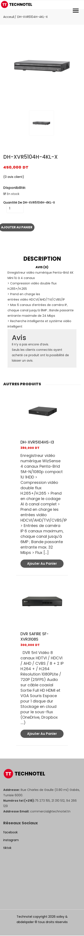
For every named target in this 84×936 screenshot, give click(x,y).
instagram (11, 840)
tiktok (7, 848)
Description (42, 259)
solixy (60, 916)
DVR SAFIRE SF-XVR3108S (34, 636)
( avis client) (13, 177)
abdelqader (25, 922)
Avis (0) (42, 267)
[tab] (42, 259)
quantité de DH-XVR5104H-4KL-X (29, 202)
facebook (10, 832)
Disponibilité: (14, 188)
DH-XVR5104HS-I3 (37, 442)
